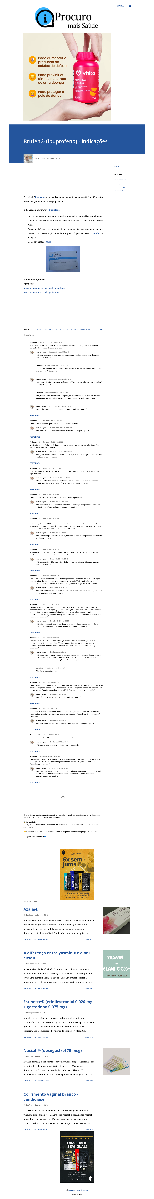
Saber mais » (90, 939)
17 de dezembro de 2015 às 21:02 (50, 421)
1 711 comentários (41, 1081)
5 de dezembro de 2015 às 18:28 (59, 379)
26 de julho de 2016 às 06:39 (48, 682)
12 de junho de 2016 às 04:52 (49, 604)
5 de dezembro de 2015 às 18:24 (56, 365)
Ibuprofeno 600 (119, 188)
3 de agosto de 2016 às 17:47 (49, 756)
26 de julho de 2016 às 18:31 (58, 720)
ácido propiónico (120, 179)
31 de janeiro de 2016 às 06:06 (59, 478)
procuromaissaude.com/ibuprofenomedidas (44, 288)
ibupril (116, 182)
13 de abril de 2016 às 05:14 (58, 502)
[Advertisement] (63, 180)
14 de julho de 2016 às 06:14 (58, 652)
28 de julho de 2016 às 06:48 (58, 742)
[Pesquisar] (120, 6)
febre (48, 242)
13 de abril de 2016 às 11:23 (48, 518)
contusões (96, 233)
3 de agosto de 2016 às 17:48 (58, 768)
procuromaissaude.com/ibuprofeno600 (42, 292)
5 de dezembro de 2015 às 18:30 (56, 393)
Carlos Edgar (41, 352)
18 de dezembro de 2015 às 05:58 (60, 451)
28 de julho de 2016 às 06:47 (48, 735)
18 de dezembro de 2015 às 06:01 (60, 428)
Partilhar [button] (118, 167)
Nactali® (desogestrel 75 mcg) (53, 1050)
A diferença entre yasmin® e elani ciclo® (57, 955)
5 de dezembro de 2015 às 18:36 (59, 406)
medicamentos (119, 191)
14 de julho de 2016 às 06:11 (48, 638)
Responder (35, 415)
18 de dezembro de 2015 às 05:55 (50, 442)
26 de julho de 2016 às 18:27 (48, 709)
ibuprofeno (40, 197)
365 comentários (41, 939)
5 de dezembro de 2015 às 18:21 (59, 352)
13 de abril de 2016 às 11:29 (58, 533)
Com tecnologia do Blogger (77, 1190)
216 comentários (41, 988)
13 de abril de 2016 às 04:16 (48, 495)
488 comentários (41, 1037)
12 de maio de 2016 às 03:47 (58, 588)
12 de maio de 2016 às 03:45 (48, 576)
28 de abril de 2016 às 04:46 (58, 559)
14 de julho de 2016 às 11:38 (55, 668)
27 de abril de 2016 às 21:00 (48, 549)
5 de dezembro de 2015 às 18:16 (50, 342)
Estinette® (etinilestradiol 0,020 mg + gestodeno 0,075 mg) (58, 1004)
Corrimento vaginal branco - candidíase (51, 1097)
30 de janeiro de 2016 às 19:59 (49, 468)
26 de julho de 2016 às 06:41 (58, 694)
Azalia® (31, 909)
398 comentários (41, 1130)
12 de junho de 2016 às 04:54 (58, 621)
